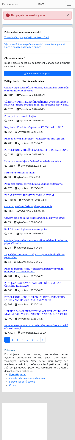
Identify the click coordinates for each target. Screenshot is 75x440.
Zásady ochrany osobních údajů (27, 378)
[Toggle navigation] (69, 4)
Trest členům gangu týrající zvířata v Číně (26, 37)
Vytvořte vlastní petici (37, 73)
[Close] (67, 15)
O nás (12, 385)
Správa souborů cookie (22, 381)
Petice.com (10, 4)
